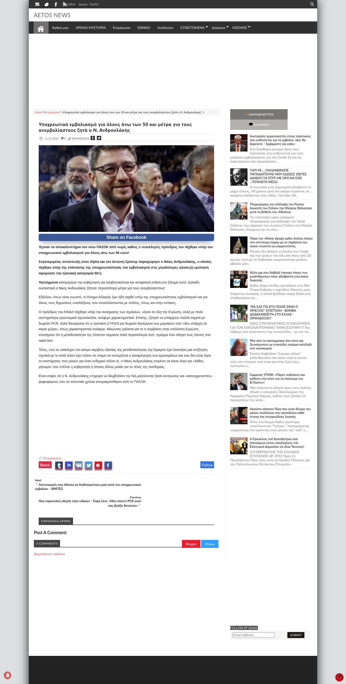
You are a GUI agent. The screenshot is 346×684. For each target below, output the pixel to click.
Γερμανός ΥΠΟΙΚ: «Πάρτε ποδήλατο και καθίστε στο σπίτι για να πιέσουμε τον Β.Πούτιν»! (277, 368)
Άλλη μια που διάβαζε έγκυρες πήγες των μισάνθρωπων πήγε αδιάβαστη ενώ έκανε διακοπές (279, 266)
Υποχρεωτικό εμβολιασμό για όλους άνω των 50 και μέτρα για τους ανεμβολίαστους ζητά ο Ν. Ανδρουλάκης (119, 127)
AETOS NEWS (53, 15)
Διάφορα (218, 27)
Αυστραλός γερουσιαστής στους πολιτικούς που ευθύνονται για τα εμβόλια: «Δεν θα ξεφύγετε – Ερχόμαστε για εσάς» (280, 129)
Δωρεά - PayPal (89, 4)
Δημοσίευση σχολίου (49, 537)
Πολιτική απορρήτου (124, 680)
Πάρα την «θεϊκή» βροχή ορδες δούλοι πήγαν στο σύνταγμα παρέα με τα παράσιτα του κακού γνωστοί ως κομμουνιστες (281, 232)
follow (68, 4)
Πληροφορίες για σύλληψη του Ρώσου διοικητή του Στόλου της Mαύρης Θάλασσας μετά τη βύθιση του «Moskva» (281, 197)
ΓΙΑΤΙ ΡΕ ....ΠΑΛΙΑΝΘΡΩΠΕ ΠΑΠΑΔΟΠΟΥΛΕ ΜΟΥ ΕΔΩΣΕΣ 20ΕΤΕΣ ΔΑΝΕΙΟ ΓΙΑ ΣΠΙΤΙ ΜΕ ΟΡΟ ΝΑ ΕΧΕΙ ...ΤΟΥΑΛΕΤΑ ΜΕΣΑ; (278, 165)
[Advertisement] (173, 70)
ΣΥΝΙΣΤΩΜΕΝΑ (192, 27)
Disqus (210, 527)
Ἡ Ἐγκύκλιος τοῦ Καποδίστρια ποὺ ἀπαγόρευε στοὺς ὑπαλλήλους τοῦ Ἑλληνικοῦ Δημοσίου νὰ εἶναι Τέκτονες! (277, 432)
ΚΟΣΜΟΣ (240, 27)
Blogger (191, 527)
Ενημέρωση (52, 458)
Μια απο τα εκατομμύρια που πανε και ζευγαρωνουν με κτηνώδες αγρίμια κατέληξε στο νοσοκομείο (281, 334)
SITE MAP (102, 680)
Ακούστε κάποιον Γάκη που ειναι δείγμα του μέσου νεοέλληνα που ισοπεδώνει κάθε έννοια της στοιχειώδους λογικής (280, 402)
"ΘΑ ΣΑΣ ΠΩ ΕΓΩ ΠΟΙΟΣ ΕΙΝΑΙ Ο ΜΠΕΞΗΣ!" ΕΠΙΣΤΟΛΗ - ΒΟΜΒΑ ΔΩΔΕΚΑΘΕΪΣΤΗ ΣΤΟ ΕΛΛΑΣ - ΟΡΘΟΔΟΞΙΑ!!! (274, 302)
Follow (207, 464)
